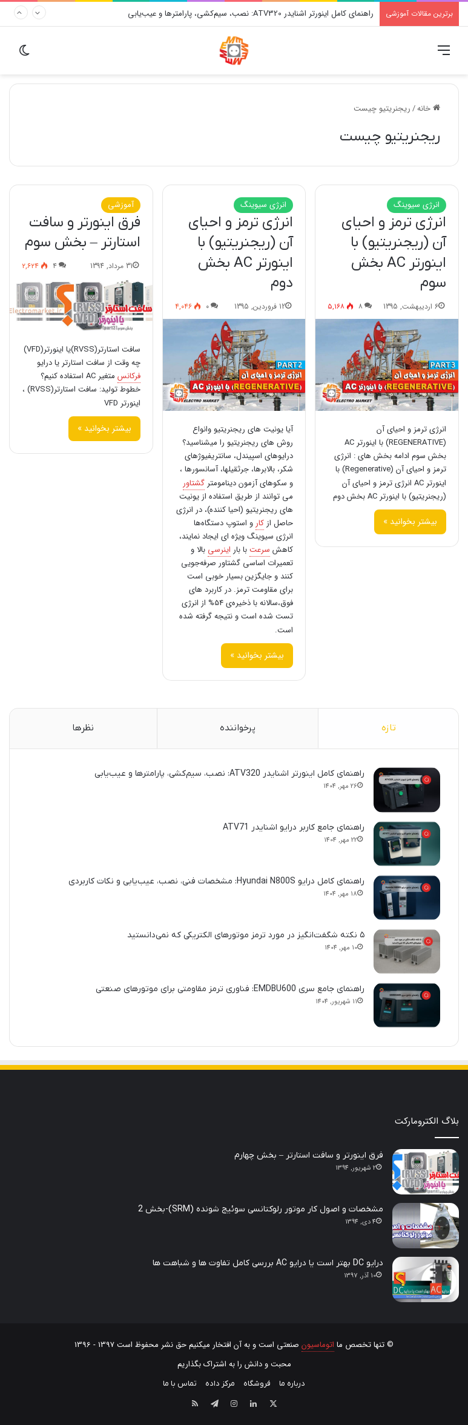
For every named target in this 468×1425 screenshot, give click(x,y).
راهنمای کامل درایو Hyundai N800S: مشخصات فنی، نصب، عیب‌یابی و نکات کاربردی (216, 881)
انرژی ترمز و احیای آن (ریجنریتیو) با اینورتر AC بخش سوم (393, 253)
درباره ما (292, 1383)
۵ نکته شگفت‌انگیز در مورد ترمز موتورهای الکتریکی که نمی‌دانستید (245, 935)
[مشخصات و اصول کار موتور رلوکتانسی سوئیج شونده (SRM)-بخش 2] (425, 1225)
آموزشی (121, 204)
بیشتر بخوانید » (410, 521)
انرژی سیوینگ (417, 204)
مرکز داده (220, 1383)
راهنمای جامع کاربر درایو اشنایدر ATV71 (293, 827)
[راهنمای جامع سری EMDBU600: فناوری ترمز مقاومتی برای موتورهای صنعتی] (407, 1005)
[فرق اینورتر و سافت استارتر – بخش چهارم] (425, 1171)
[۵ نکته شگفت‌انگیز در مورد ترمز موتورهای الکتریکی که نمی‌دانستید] (407, 951)
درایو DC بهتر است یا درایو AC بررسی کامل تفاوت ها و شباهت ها (268, 1263)
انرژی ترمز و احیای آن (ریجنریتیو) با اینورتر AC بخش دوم (240, 253)
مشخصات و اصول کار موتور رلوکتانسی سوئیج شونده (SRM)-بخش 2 (260, 1209)
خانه (428, 108)
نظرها (83, 728)
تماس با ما (180, 1383)
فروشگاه (257, 1383)
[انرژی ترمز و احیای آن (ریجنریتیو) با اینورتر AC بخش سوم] (386, 365)
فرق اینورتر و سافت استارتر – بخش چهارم (308, 1155)
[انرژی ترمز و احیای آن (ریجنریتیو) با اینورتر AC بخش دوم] (234, 365)
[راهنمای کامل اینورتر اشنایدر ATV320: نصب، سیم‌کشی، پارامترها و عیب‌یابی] (407, 790)
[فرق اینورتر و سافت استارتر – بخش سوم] (81, 304)
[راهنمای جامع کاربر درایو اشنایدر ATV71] (407, 843)
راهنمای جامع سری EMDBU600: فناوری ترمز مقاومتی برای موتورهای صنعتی (230, 989)
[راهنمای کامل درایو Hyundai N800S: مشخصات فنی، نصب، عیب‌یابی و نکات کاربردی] (407, 897)
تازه (388, 728)
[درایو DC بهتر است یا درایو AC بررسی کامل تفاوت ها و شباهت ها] (425, 1279)
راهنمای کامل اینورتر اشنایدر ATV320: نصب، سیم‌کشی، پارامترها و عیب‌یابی (251, 13)
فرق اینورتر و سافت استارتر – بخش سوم (82, 233)
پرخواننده (237, 728)
